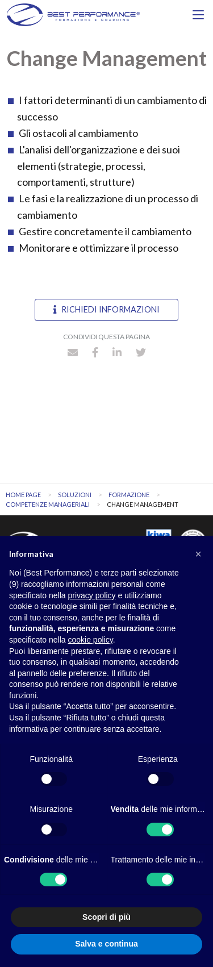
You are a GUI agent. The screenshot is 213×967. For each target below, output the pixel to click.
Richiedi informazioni (106, 309)
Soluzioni (74, 494)
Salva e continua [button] (106, 943)
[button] (198, 554)
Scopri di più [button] (106, 917)
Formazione (128, 494)
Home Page (23, 494)
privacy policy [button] (92, 595)
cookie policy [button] (90, 639)
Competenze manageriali (48, 504)
